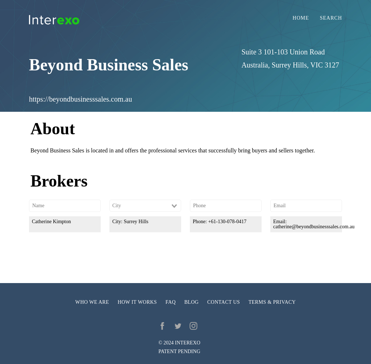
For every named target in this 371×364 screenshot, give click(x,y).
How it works (137, 302)
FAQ (171, 302)
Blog (191, 302)
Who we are (92, 302)
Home (301, 18)
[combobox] (145, 206)
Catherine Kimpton (51, 221)
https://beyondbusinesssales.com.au (80, 99)
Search (331, 18)
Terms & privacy (272, 302)
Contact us (223, 302)
